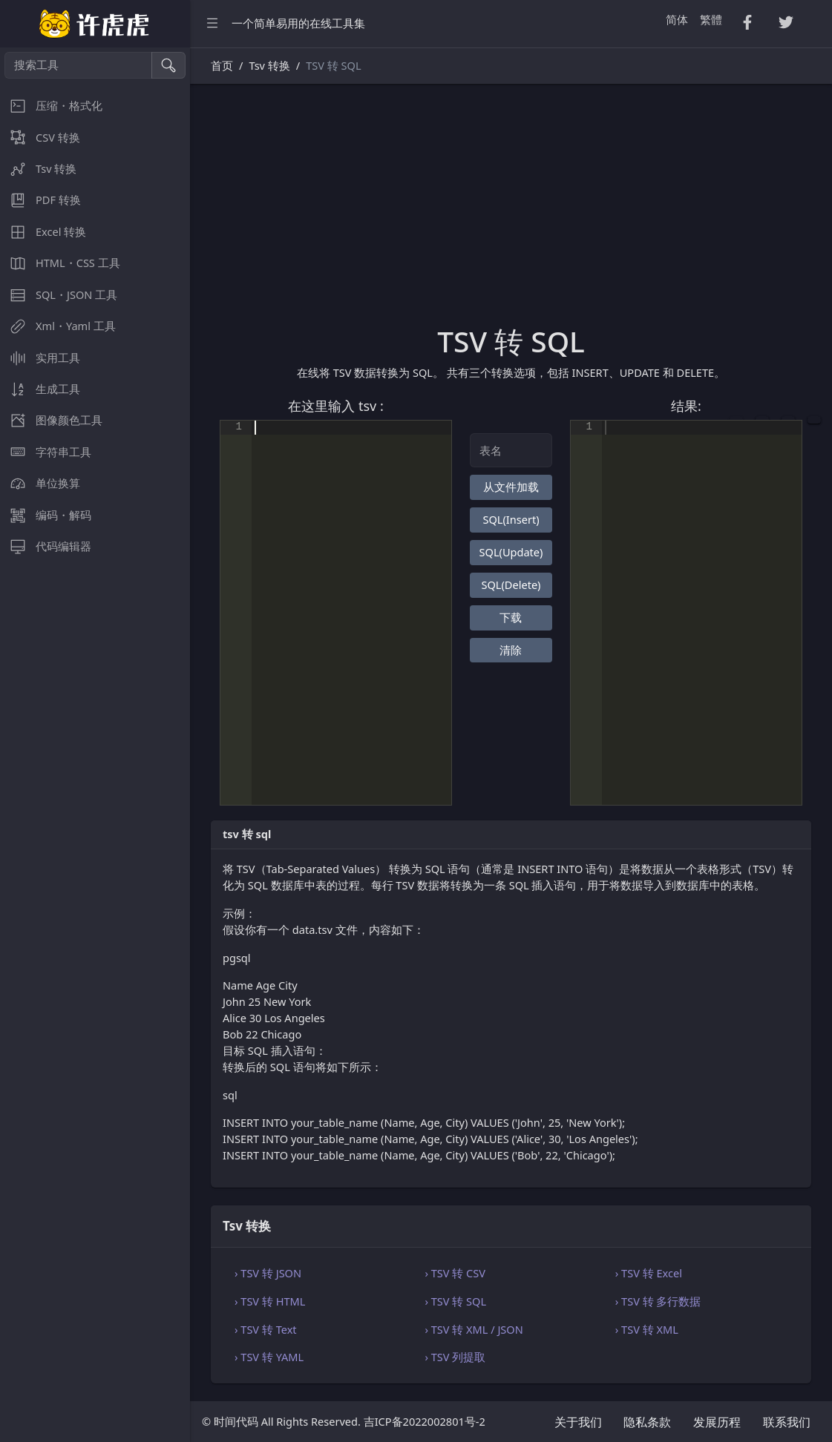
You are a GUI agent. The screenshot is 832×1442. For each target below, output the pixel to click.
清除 (510, 649)
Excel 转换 (43, 232)
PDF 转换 (40, 200)
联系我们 (786, 1422)
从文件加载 (511, 486)
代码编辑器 (45, 546)
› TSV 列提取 (455, 1356)
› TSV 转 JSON (268, 1272)
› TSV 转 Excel (648, 1272)
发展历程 (717, 1422)
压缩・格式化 (51, 105)
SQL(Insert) (510, 519)
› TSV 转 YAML (269, 1356)
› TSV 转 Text (266, 1329)
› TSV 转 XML (646, 1329)
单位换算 (40, 483)
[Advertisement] (511, 213)
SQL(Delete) (511, 584)
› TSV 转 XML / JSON (474, 1329)
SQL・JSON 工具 (58, 295)
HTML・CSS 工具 (60, 263)
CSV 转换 (40, 137)
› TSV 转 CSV (455, 1272)
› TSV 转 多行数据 (658, 1301)
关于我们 (578, 1422)
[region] (95, 744)
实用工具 (40, 358)
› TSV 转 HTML (270, 1301)
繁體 (711, 19)
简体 (677, 19)
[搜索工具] (78, 65)
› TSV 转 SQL (455, 1301)
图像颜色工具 (51, 420)
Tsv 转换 (38, 169)
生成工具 (40, 389)
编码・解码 (45, 515)
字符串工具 (45, 452)
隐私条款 (647, 1422)
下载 (510, 617)
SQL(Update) (511, 551)
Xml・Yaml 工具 (58, 326)
